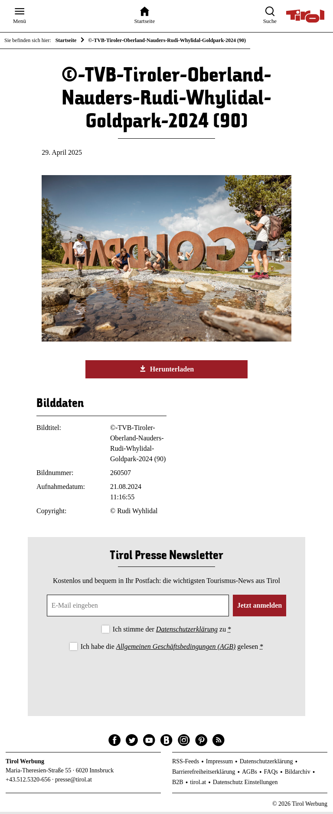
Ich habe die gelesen (172, 648)
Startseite (66, 40)
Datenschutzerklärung (187, 631)
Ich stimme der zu (172, 631)
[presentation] (166, 678)
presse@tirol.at (73, 781)
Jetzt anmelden (259, 607)
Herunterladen (166, 370)
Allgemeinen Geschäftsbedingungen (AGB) (175, 648)
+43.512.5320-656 (28, 781)
